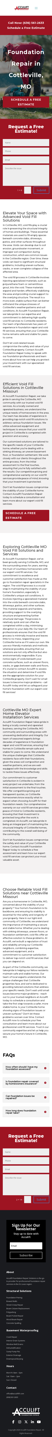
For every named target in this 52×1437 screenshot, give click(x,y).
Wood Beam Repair (14, 1319)
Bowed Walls (11, 1301)
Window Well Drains (14, 1344)
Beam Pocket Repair (14, 1316)
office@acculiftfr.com (15, 1393)
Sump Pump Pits (13, 1351)
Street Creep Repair (14, 1305)
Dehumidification (13, 1348)
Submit (41, 190)
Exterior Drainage (13, 1355)
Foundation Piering (14, 1297)
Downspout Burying (14, 1359)
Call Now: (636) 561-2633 (26, 23)
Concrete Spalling (13, 1323)
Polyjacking (11, 1312)
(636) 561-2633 (12, 1397)
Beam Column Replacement (18, 1308)
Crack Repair (11, 1337)
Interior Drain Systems (15, 1340)
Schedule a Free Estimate (26, 28)
